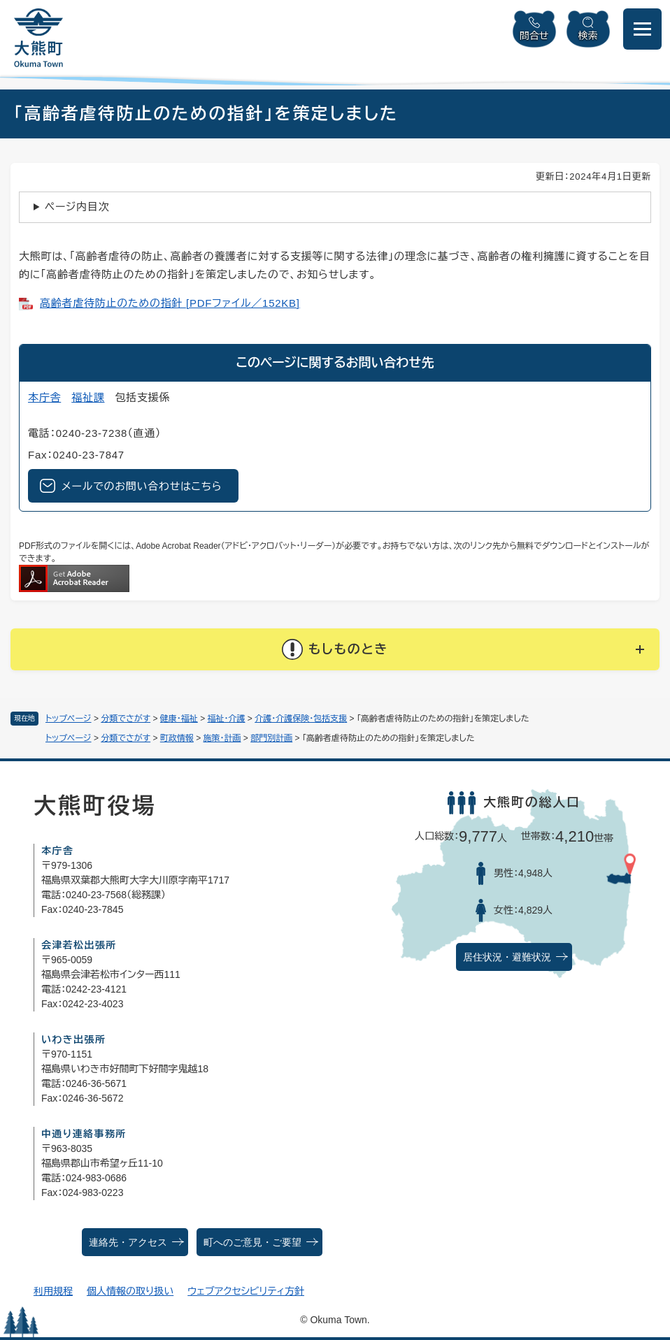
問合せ (534, 35)
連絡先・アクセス (128, 1242)
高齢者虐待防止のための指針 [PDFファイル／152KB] (170, 303)
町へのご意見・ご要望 (252, 1242)
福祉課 (87, 397)
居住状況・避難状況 (507, 957)
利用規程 (53, 1291)
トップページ (68, 718)
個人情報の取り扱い (130, 1291)
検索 (588, 35)
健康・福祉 (179, 718)
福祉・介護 (226, 718)
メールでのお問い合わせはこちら (142, 486)
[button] (335, 649)
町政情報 (177, 738)
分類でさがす (125, 718)
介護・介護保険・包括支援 (301, 718)
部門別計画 (271, 738)
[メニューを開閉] (642, 29)
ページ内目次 (77, 206)
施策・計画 (222, 738)
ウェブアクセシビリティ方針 (245, 1291)
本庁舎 (44, 397)
